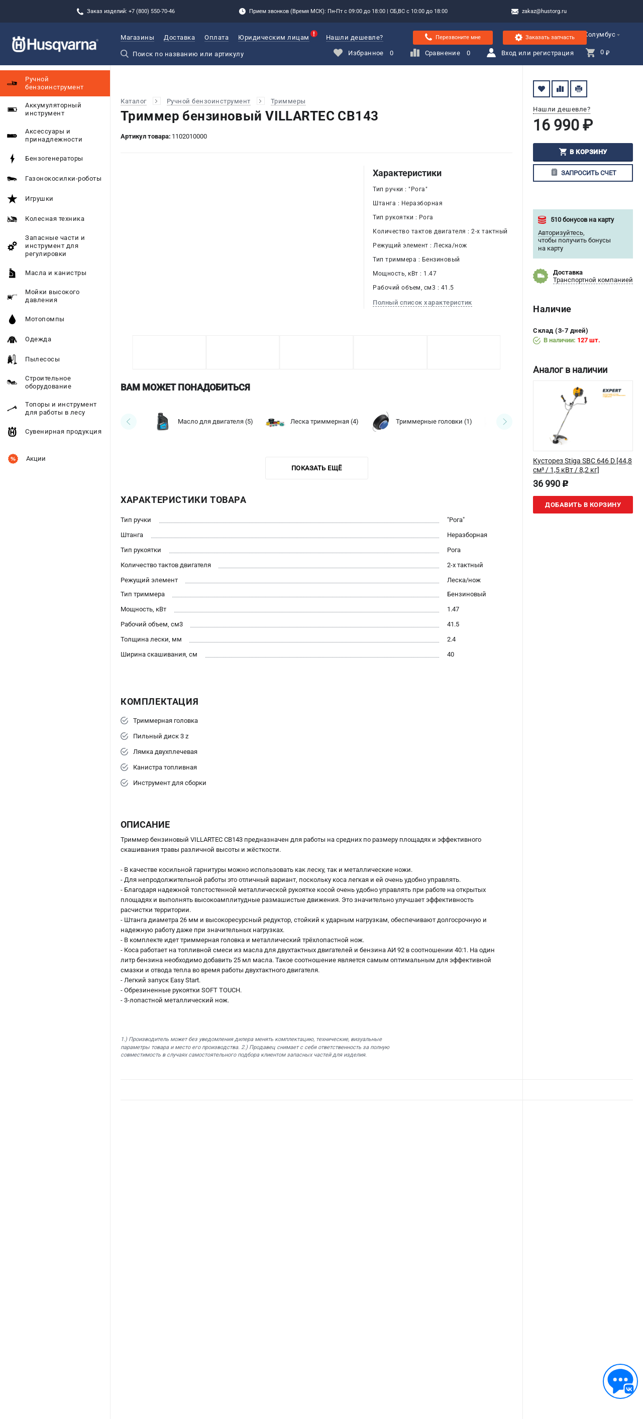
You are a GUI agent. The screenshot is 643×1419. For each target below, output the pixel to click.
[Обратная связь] (620, 1381)
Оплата (216, 37)
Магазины (137, 37)
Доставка (179, 37)
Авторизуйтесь (560, 232)
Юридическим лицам (273, 37)
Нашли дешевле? (354, 37)
